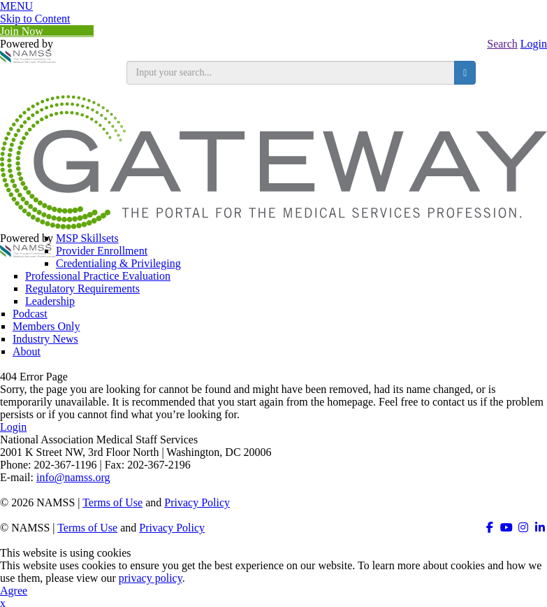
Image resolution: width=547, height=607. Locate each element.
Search (502, 44)
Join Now (47, 31)
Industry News (45, 339)
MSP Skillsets (87, 238)
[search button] (465, 73)
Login (533, 44)
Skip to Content (35, 18)
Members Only (46, 326)
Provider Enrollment (101, 251)
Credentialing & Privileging (118, 263)
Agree (13, 591)
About (27, 351)
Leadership (50, 301)
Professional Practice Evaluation (97, 276)
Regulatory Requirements (82, 288)
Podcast (30, 314)
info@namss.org (73, 477)
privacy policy (150, 578)
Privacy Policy (197, 502)
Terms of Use (112, 502)
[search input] (290, 73)
